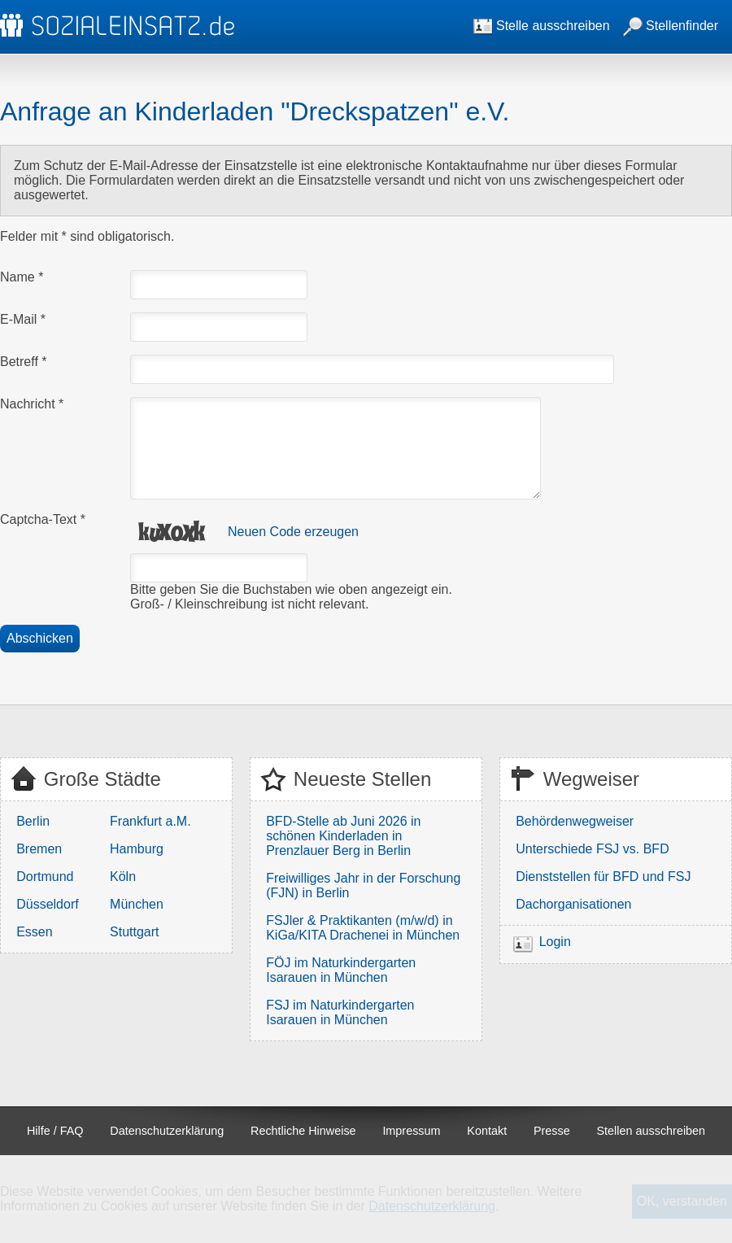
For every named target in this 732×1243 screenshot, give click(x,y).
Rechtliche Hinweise (303, 1130)
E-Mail (23, 319)
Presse (552, 1130)
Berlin (33, 821)
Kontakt (487, 1130)
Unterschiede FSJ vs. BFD (592, 849)
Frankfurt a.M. (150, 821)
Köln (123, 876)
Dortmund (44, 876)
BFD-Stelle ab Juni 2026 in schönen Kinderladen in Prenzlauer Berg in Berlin (343, 835)
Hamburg (136, 849)
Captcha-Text (42, 519)
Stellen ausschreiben (651, 1130)
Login (555, 942)
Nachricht (31, 404)
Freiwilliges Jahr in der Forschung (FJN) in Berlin (363, 885)
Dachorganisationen (573, 904)
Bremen (39, 849)
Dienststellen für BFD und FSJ (603, 876)
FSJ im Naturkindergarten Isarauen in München (340, 1012)
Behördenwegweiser (575, 821)
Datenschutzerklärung (167, 1130)
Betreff (23, 362)
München (136, 904)
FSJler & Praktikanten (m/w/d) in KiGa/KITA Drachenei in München (363, 928)
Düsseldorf (47, 904)
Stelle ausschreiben (541, 26)
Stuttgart (134, 932)
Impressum (411, 1130)
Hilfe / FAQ (55, 1130)
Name (21, 277)
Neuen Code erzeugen (293, 532)
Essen (34, 932)
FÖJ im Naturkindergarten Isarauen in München (341, 970)
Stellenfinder (670, 26)
